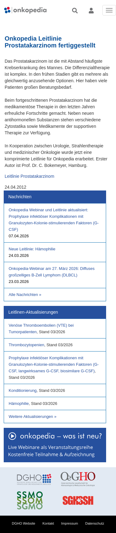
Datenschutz (94, 523)
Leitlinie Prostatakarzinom (29, 176)
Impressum (69, 523)
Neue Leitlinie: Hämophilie (32, 249)
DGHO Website (23, 523)
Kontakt (48, 523)
